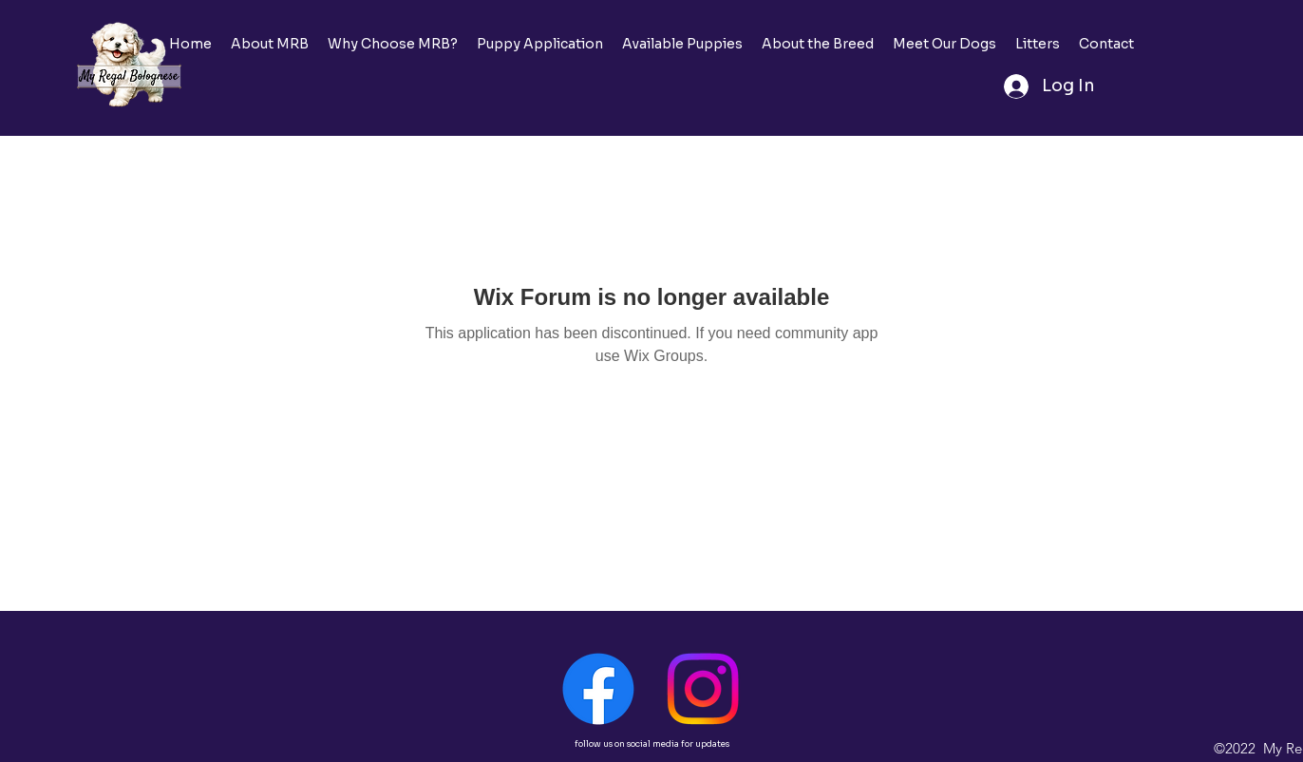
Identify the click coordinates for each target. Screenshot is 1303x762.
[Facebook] (598, 688)
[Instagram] (702, 688)
